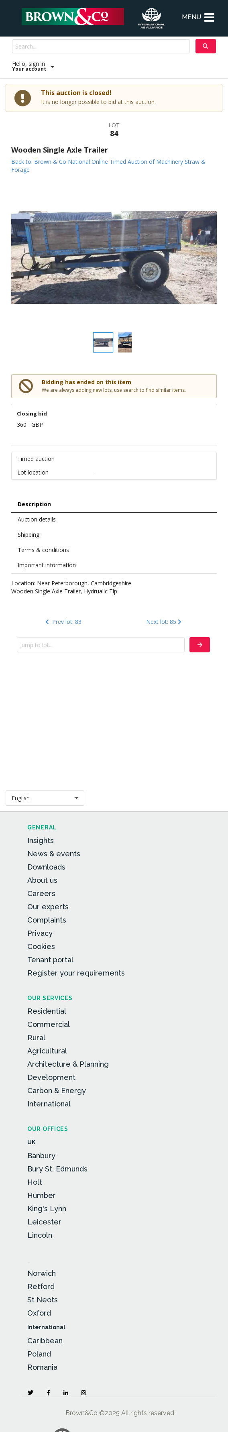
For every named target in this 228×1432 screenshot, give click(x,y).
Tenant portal (50, 959)
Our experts (48, 906)
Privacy (40, 933)
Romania (42, 1367)
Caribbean (45, 1340)
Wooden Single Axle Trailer (59, 150)
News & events (53, 853)
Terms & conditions (43, 550)
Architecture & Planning (68, 1064)
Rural (36, 1037)
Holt (34, 1182)
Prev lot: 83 (62, 621)
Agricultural (47, 1051)
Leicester (44, 1222)
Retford (41, 1286)
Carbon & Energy (56, 1090)
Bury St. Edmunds (57, 1169)
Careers (41, 893)
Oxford (39, 1313)
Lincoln (39, 1235)
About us (42, 880)
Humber (41, 1195)
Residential (46, 1011)
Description (34, 504)
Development (51, 1077)
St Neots (42, 1300)
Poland (39, 1354)
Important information (47, 565)
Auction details (37, 519)
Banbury (41, 1155)
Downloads (46, 867)
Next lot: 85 (164, 621)
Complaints (46, 920)
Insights (40, 840)
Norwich (41, 1273)
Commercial (48, 1024)
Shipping (28, 534)
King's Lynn (46, 1208)
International (49, 1104)
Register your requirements (76, 973)
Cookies (41, 946)
